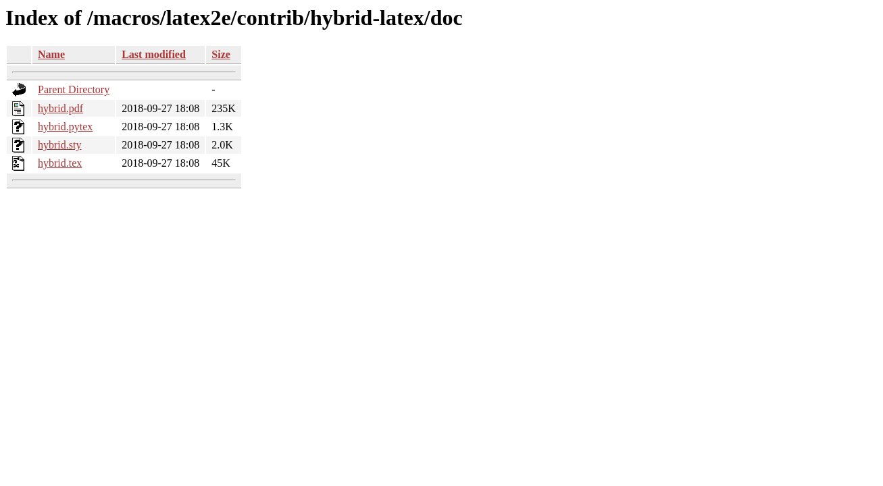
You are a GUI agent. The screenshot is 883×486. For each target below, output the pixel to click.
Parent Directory (73, 89)
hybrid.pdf (60, 108)
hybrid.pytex (65, 126)
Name (51, 54)
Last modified (154, 54)
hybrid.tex (60, 163)
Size (220, 54)
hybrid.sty (59, 145)
